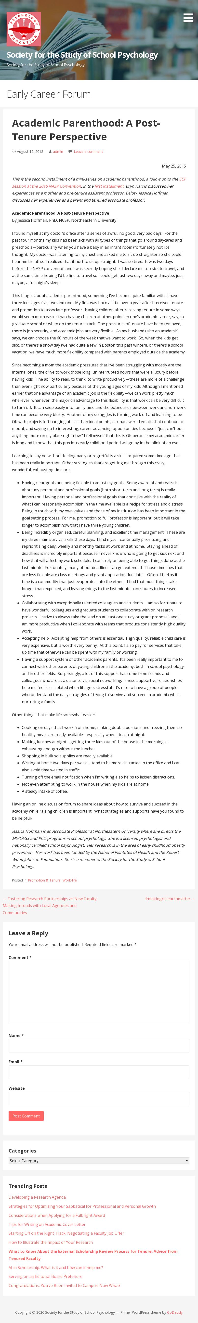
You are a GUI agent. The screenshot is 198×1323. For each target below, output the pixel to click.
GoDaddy (175, 1312)
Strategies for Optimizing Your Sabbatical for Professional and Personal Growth (82, 1206)
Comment (20, 957)
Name (16, 1035)
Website (17, 1088)
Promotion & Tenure (44, 880)
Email (16, 1061)
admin (58, 151)
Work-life (70, 880)
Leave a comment (88, 151)
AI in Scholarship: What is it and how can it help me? (56, 1267)
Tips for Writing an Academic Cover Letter (47, 1224)
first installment (109, 186)
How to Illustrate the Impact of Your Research (51, 1242)
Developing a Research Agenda (37, 1197)
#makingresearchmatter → (170, 898)
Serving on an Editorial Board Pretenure (45, 1276)
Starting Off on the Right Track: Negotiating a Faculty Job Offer (67, 1233)
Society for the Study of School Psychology (82, 54)
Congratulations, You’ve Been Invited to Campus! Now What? (64, 1285)
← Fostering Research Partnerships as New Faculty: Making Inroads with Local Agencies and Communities (50, 906)
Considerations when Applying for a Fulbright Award (57, 1215)
